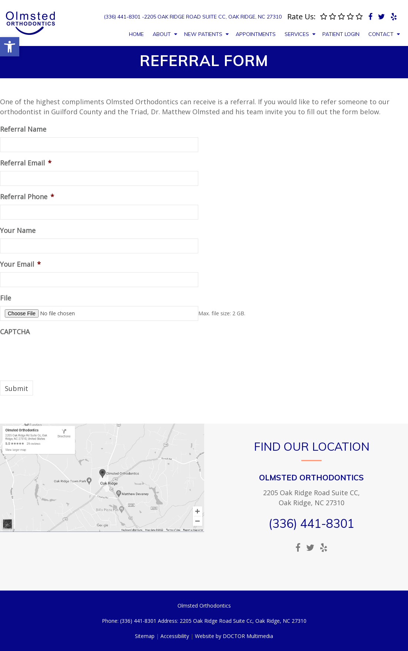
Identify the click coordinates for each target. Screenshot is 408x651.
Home (136, 34)
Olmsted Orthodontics (311, 477)
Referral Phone (27, 197)
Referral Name (23, 129)
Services (297, 34)
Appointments (256, 34)
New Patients (203, 34)
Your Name (18, 230)
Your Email (20, 264)
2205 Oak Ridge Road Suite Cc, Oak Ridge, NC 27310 (213, 16)
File (5, 298)
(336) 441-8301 (311, 523)
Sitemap (145, 636)
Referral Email (26, 163)
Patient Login (340, 34)
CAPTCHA (15, 332)
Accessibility (174, 636)
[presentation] (56, 354)
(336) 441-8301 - (124, 16)
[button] (9, 46)
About (162, 34)
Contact (381, 34)
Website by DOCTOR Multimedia (234, 636)
